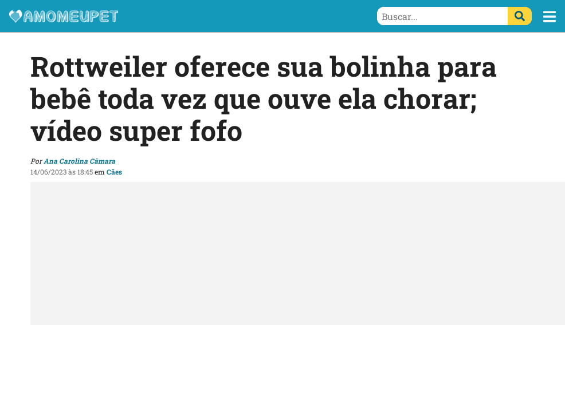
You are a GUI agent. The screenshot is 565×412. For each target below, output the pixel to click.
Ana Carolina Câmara (79, 160)
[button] (549, 16)
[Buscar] (520, 16)
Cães (114, 171)
